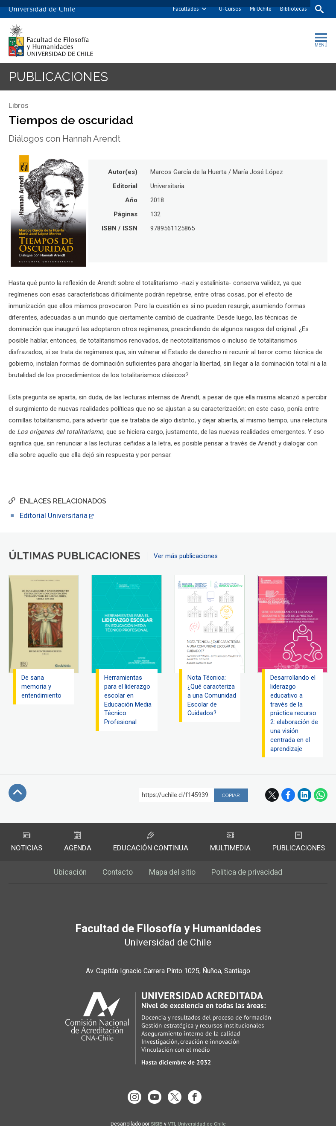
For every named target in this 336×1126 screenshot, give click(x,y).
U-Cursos (229, 8)
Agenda (77, 843)
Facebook (288, 796)
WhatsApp (320, 796)
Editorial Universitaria (54, 516)
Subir (17, 794)
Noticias (27, 843)
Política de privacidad (247, 874)
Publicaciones (59, 77)
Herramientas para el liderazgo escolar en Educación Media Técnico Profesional (128, 700)
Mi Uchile (260, 8)
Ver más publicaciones (186, 556)
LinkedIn (304, 796)
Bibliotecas (292, 8)
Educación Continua (150, 843)
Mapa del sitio (172, 874)
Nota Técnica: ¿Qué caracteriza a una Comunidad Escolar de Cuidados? (211, 700)
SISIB (156, 1114)
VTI (171, 1114)
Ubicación (69, 874)
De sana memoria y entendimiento (41, 687)
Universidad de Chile (202, 1114)
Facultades (185, 8)
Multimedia (230, 843)
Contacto (117, 874)
